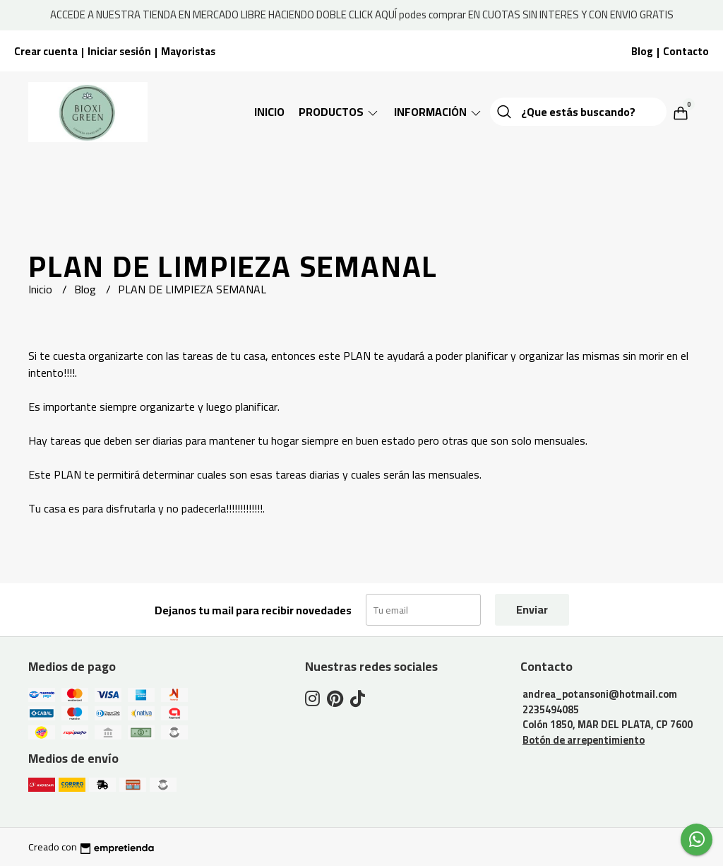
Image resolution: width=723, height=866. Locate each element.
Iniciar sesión (119, 51)
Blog (642, 51)
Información (438, 111)
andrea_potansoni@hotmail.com (599, 693)
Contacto (686, 51)
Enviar (532, 609)
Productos (339, 111)
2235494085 (550, 709)
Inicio (269, 111)
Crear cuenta (46, 51)
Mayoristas (188, 51)
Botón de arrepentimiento (583, 739)
